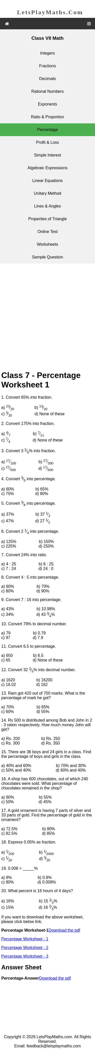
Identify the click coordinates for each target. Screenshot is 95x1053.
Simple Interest (47, 155)
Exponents (47, 104)
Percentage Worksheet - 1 (24, 939)
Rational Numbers (47, 91)
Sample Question (47, 257)
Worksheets (47, 244)
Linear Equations (47, 180)
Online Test (47, 231)
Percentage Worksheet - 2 (24, 947)
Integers (47, 53)
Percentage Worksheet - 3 (24, 956)
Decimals (47, 78)
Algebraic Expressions (47, 168)
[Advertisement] (47, 317)
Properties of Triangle (47, 219)
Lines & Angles (47, 206)
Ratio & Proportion (47, 117)
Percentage (47, 129)
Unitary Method (47, 193)
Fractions (47, 66)
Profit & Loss (47, 142)
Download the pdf (64, 930)
